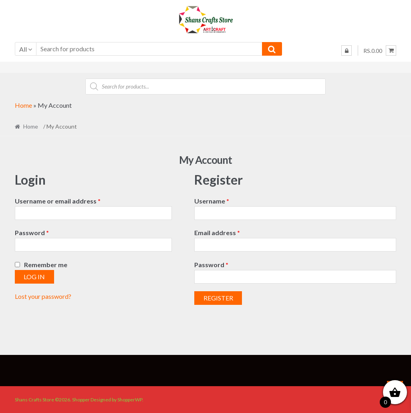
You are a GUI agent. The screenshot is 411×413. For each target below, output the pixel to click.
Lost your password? (43, 296)
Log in (34, 276)
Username (225, 200)
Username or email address (71, 200)
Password (45, 232)
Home (23, 105)
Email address (230, 232)
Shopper (81, 400)
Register (218, 298)
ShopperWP (129, 400)
